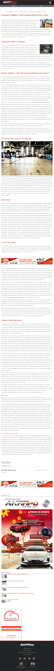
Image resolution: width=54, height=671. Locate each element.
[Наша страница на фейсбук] (20, 659)
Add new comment (6, 462)
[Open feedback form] (34, 658)
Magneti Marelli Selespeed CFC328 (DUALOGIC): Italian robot (21, 593)
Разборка (9, 601)
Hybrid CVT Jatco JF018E (12, 599)
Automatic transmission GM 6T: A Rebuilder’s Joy (18, 574)
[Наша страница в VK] (29, 659)
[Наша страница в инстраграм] (25, 659)
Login (40, 6)
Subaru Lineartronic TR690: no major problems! (17, 587)
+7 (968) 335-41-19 (27, 650)
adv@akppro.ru (27, 648)
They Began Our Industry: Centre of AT (15, 581)
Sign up (13, 6)
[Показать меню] (50, 3)
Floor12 (34, 666)
